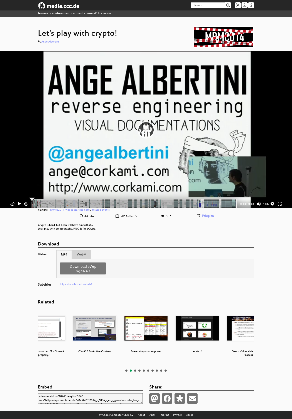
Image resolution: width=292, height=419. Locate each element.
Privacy (177, 415)
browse (43, 13)
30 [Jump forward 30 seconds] (26, 204)
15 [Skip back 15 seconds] (12, 204)
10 (165, 371)
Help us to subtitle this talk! (75, 284)
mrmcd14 (92, 13)
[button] (146, 130)
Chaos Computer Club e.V (117, 415)
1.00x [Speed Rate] (266, 204)
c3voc (189, 415)
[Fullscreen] (279, 204)
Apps (152, 415)
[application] (146, 129)
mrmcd (77, 13)
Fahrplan (208, 216)
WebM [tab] (81, 255)
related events (101, 209)
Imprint (164, 415)
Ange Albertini (50, 41)
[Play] (19, 204)
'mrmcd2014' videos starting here (69, 209)
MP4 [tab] (64, 255)
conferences (60, 13)
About (141, 415)
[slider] (134, 203)
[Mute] (259, 204)
